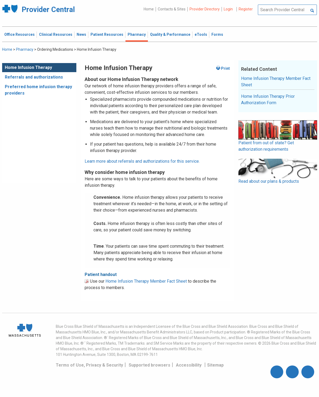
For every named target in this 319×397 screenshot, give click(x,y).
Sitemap (215, 365)
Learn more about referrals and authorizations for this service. (142, 161)
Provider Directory (205, 9)
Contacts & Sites (172, 9)
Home (149, 9)
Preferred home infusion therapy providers (38, 90)
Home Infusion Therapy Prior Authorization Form (268, 99)
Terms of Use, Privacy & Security (89, 365)
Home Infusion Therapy (28, 67)
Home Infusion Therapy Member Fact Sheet (146, 281)
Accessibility (189, 365)
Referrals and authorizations (34, 77)
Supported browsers (149, 365)
